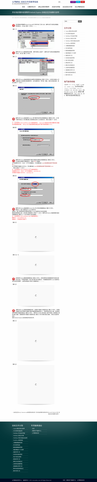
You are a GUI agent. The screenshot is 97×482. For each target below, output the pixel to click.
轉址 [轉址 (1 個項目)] (81, 93)
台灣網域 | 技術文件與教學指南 (25, 2)
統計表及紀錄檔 (70, 60)
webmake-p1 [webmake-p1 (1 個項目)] (66, 88)
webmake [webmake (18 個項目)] (79, 86)
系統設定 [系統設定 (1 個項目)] (80, 90)
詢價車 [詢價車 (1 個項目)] (78, 93)
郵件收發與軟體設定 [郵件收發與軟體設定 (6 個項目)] (73, 95)
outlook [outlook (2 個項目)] (68, 86)
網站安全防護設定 (70, 65)
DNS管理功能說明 (70, 33)
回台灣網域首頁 (79, 7)
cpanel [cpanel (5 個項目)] (66, 84)
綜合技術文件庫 (67, 7)
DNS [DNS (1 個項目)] (70, 84)
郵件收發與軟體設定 (71, 72)
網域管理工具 (69, 62)
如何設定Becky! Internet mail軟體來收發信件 (23, 412)
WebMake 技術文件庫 (71, 38)
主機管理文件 (32, 7)
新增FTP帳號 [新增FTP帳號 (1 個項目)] (75, 90)
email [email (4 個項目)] (77, 84)
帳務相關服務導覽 (70, 50)
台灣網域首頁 (35, 433)
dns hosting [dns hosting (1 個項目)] (73, 84)
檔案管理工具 (69, 55)
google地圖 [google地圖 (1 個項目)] (82, 84)
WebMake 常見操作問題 (71, 36)
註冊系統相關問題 (70, 67)
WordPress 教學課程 (70, 43)
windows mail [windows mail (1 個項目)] (79, 88)
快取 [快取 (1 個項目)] (71, 90)
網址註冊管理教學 (43, 7)
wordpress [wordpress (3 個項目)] (66, 90)
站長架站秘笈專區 (70, 57)
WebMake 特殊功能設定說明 (73, 40)
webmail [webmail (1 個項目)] (72, 86)
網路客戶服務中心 (36, 430)
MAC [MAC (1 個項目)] (65, 86)
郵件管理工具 (69, 74)
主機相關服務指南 (70, 45)
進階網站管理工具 (70, 70)
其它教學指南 (69, 48)
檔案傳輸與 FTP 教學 (71, 53)
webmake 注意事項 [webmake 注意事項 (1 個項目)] (72, 88)
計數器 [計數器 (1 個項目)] (75, 93)
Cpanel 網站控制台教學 (71, 31)
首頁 (23, 7)
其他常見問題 (56, 7)
